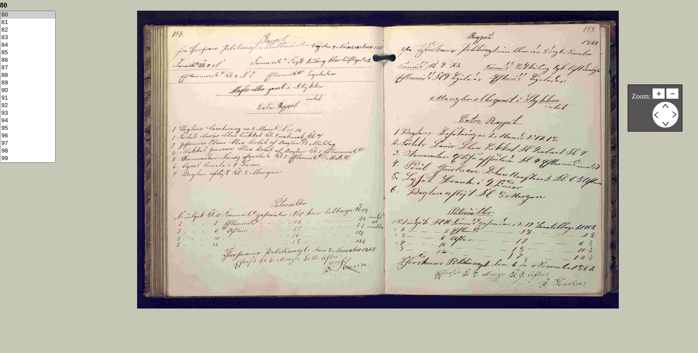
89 (27, 83)
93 (27, 113)
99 (27, 158)
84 (27, 45)
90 (27, 90)
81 (27, 22)
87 (27, 68)
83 (27, 37)
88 (27, 75)
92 (27, 105)
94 (27, 120)
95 (27, 128)
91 (27, 98)
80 (27, 15)
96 (27, 136)
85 (27, 52)
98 (27, 151)
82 (27, 30)
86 (27, 60)
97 (27, 143)
